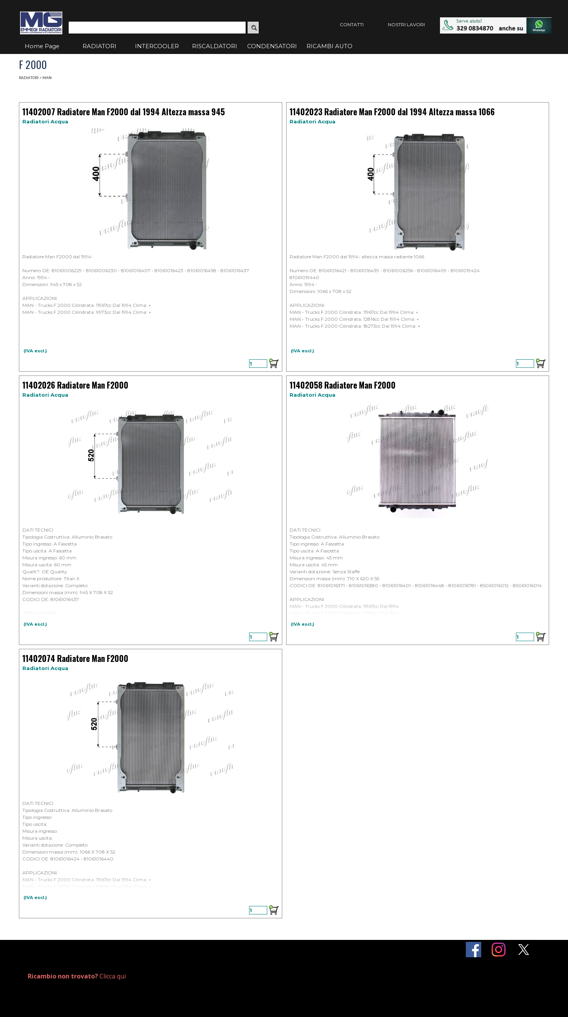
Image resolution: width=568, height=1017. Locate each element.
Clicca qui (77, 976)
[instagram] (498, 949)
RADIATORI (99, 46)
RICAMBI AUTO (329, 46)
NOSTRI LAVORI (406, 24)
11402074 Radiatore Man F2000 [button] (75, 658)
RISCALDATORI (214, 46)
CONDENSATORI (272, 46)
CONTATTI (352, 24)
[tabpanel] (113, 976)
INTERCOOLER (157, 46)
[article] (150, 237)
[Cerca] (157, 27)
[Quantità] (258, 363)
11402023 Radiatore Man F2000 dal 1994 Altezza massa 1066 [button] (392, 112)
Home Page (42, 46)
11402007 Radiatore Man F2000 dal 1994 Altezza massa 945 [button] (123, 112)
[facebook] (473, 949)
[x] (523, 949)
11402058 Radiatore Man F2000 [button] (343, 385)
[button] (496, 21)
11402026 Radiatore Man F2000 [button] (75, 385)
